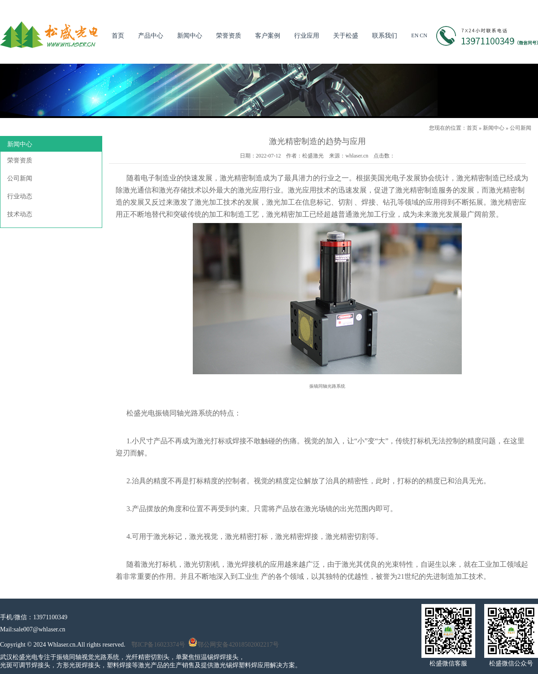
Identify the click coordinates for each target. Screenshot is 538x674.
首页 (118, 35)
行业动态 (19, 196)
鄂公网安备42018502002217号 (233, 644)
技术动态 (19, 214)
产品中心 (150, 35)
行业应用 (306, 35)
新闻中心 (189, 35)
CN (423, 35)
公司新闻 (520, 128)
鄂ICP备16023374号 (158, 644)
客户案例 (267, 35)
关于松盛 (345, 35)
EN (414, 35)
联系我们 (384, 35)
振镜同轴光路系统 (184, 413)
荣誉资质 (228, 35)
